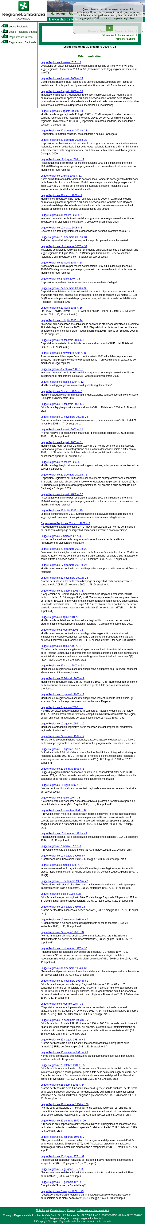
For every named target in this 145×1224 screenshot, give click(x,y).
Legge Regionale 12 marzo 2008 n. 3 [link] (61, 227)
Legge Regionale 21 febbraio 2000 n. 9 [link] (63, 678)
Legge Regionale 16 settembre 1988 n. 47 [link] (64, 919)
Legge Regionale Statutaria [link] (20, 31)
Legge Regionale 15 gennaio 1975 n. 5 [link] (62, 1182)
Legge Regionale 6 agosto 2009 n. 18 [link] (62, 110)
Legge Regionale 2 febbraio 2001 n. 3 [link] (62, 629)
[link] (23, 20)
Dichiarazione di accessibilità (93, 1210)
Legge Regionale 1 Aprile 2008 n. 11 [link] (61, 175)
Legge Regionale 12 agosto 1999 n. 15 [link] (62, 723)
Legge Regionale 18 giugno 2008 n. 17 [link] (62, 159)
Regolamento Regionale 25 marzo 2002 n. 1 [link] (65, 523)
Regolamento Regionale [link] (18, 42)
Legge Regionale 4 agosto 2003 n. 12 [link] (62, 429)
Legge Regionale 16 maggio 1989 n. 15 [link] (63, 906)
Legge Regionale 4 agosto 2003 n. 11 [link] (62, 442)
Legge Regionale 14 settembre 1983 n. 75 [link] (64, 1020)
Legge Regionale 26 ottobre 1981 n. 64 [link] (63, 1084)
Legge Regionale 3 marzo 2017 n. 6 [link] (61, 62)
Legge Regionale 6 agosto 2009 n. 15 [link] (62, 78)
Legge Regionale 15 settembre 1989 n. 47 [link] (64, 881)
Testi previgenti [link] (126, 35)
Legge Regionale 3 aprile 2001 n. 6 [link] (60, 617)
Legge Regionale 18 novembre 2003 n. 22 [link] (64, 416)
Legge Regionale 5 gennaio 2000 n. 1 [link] (62, 707)
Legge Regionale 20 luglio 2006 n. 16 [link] (62, 307)
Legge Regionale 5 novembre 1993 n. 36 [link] (64, 810)
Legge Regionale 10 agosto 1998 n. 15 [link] (62, 749)
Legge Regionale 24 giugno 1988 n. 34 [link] (62, 932)
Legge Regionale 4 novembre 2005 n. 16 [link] (64, 352)
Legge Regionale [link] (14, 26)
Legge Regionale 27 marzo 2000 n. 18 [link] (62, 665)
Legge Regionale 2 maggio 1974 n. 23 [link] (62, 1191)
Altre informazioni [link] (125, 39)
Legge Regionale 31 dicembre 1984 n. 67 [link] (64, 968)
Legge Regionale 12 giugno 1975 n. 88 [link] (62, 1169)
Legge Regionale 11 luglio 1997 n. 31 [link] (62, 785)
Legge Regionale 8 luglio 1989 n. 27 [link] (61, 893)
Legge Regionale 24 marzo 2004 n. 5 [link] (61, 391)
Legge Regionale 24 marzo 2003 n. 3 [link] (61, 462)
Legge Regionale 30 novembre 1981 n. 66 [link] (64, 1052)
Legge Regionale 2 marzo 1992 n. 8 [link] (61, 846)
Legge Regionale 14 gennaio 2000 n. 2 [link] (62, 694)
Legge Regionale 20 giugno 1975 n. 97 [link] (62, 1156)
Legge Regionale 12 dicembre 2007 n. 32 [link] (64, 246)
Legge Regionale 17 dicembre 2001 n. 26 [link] (64, 564)
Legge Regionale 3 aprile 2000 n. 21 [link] (61, 645)
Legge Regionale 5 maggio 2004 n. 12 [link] (62, 381)
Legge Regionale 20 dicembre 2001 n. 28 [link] (64, 548)
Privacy (71, 1210)
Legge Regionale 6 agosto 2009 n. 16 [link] (62, 91)
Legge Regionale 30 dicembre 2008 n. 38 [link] (64, 130)
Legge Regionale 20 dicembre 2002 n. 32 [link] (64, 474)
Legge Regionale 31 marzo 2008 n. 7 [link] (61, 195)
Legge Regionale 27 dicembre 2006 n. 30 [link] (64, 288)
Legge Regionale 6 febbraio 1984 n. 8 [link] (62, 1003)
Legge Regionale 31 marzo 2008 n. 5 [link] (61, 214)
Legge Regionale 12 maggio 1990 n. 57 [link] (63, 855)
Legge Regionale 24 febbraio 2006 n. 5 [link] (63, 340)
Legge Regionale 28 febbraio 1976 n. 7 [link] (63, 1136)
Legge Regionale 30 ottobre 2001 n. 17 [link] (63, 590)
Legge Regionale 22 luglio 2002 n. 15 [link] (62, 510)
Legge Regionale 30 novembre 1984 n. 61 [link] (64, 980)
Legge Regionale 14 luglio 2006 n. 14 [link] (62, 320)
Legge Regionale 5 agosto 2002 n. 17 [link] (62, 494)
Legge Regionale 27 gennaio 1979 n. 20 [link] (63, 1120)
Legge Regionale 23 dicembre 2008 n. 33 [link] (64, 139)
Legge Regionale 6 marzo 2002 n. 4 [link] (61, 536)
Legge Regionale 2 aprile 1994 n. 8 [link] (60, 797)
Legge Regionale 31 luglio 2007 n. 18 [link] (62, 262)
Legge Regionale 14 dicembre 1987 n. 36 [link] (64, 948)
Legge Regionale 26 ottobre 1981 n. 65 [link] (63, 1065)
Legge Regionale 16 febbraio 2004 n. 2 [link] (63, 404)
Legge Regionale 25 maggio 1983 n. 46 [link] (63, 1039)
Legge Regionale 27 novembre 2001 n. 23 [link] (64, 577)
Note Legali (42, 1210)
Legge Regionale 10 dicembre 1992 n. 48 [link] (64, 833)
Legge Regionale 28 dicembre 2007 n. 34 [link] (64, 237)
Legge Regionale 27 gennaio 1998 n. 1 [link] (62, 768)
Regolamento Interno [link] (16, 37)
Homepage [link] (58, 13)
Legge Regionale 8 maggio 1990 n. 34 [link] (62, 864)
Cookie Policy (58, 1210)
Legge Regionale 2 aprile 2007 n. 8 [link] (60, 278)
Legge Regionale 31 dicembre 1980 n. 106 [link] (65, 1104)
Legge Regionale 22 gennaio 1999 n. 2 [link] (62, 736)
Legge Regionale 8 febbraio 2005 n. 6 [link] (62, 369)
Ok (109, 28)
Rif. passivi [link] (108, 35)
